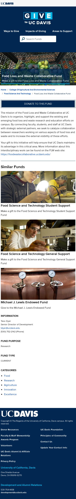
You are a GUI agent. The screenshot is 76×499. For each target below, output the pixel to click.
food (7, 376)
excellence (10, 394)
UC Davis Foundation (52, 429)
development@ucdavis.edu (14, 492)
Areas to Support (62, 31)
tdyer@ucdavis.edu (10, 328)
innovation (10, 389)
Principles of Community (53, 435)
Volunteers (6, 445)
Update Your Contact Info (54, 447)
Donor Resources (10, 429)
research (9, 380)
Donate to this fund (38, 104)
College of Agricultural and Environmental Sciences (32, 89)
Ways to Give (11, 31)
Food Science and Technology (17, 93)
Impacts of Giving (36, 31)
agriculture (10, 385)
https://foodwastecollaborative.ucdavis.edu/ (25, 154)
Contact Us (46, 441)
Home (3, 89)
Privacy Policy (8, 461)
